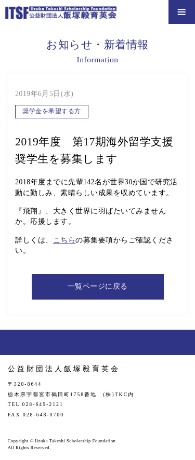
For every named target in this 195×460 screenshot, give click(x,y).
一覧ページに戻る (98, 286)
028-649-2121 (42, 404)
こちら (64, 240)
